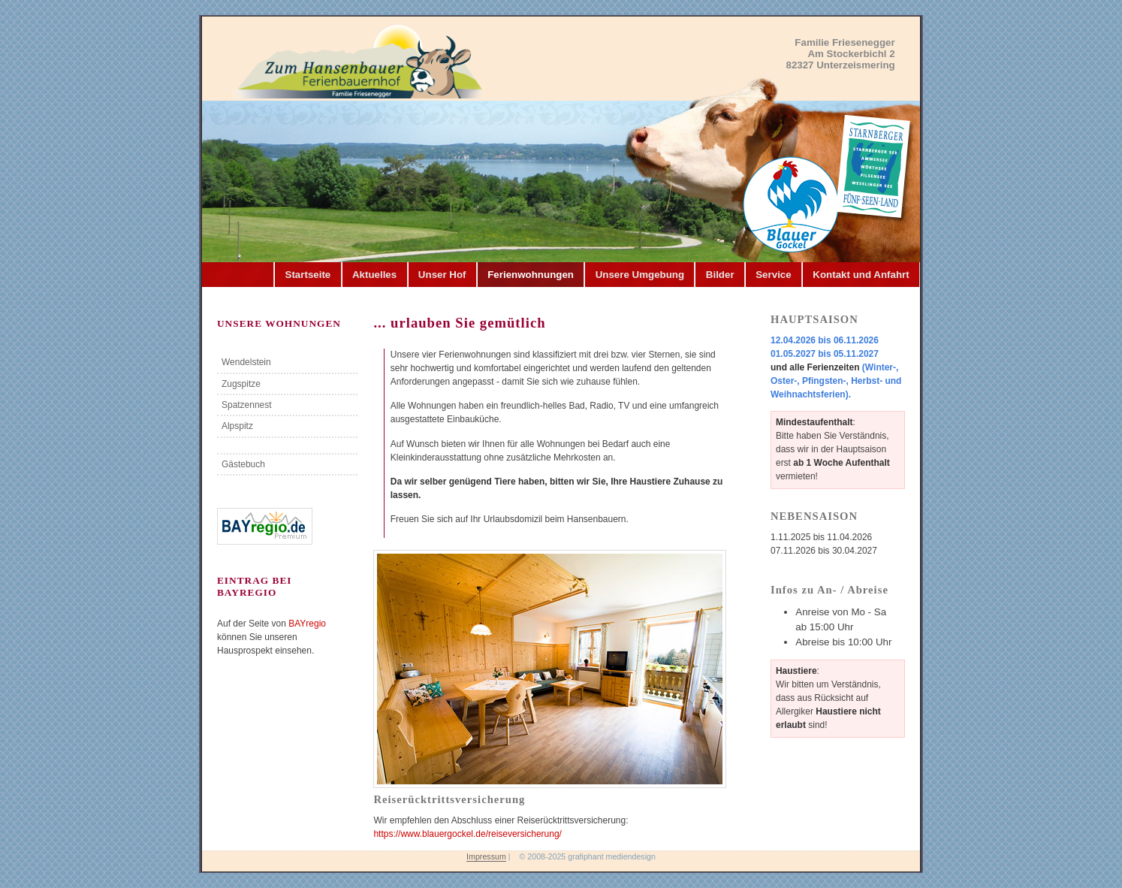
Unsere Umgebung (640, 274)
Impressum (486, 856)
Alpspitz (237, 426)
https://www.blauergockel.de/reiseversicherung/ (467, 834)
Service (773, 274)
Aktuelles (374, 274)
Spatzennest (247, 405)
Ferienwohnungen (530, 274)
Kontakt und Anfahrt (861, 274)
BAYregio (307, 623)
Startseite (308, 274)
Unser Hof (442, 274)
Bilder (720, 274)
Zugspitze (241, 384)
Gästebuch (243, 464)
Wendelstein (246, 362)
